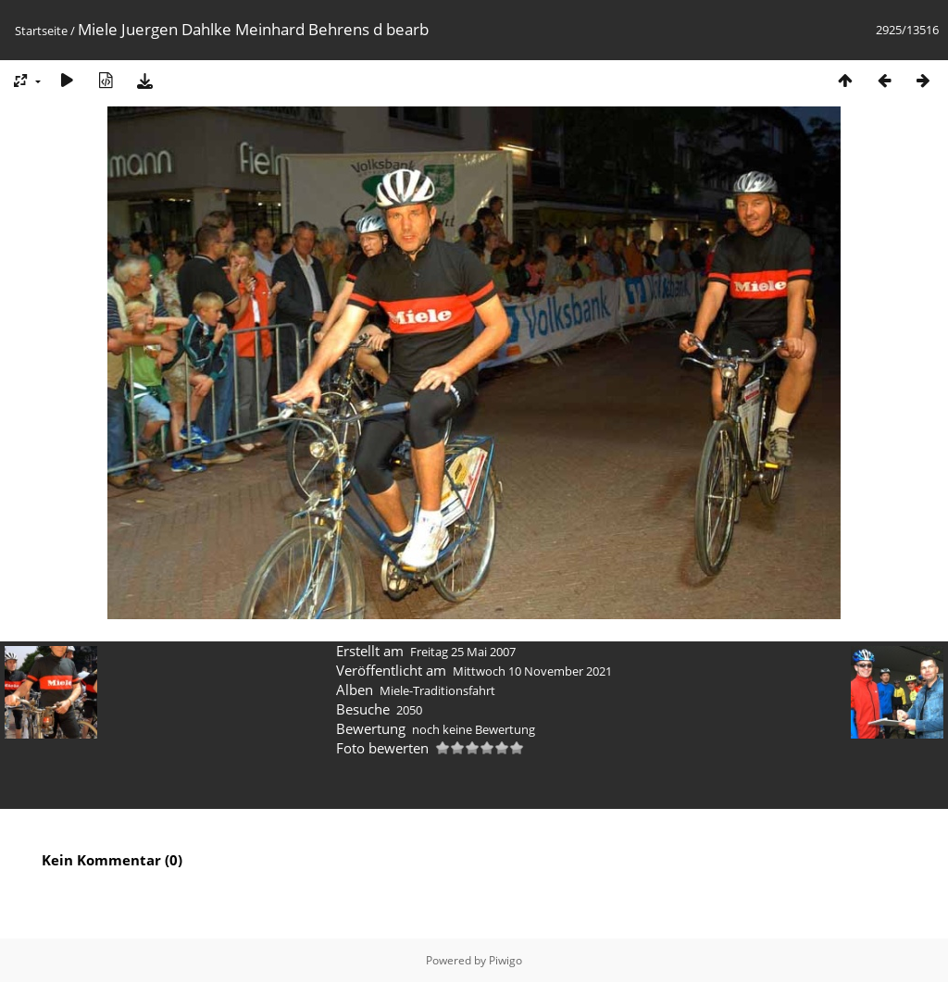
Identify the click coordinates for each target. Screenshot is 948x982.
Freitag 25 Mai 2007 (463, 651)
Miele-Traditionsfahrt (437, 690)
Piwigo (505, 960)
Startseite (41, 30)
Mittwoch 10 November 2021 (532, 671)
